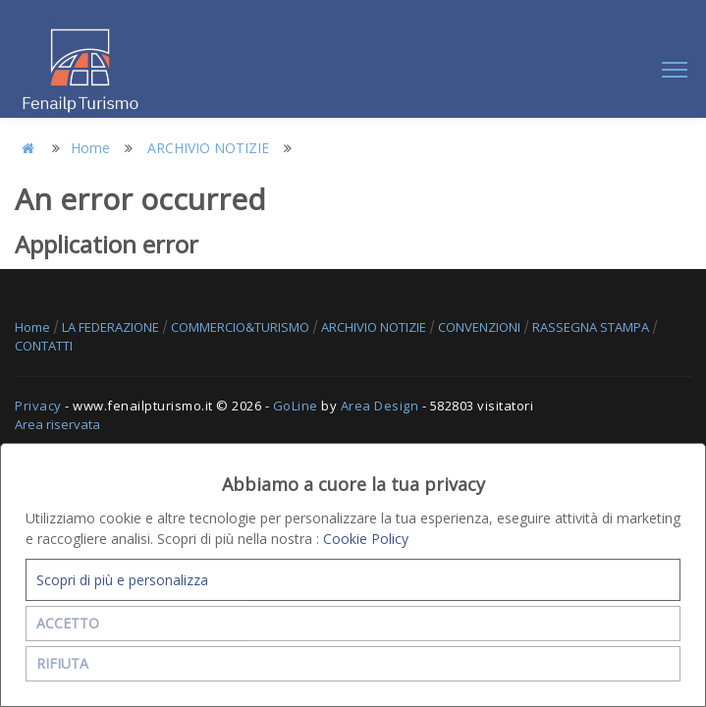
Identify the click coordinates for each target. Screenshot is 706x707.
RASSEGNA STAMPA (592, 327)
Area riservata (57, 424)
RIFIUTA (62, 663)
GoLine (295, 405)
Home (90, 147)
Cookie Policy (365, 538)
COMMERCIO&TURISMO (241, 327)
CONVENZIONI (480, 327)
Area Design (380, 405)
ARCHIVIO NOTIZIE (208, 147)
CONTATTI (44, 345)
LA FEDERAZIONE (112, 327)
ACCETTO (67, 623)
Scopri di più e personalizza (122, 580)
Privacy (38, 405)
